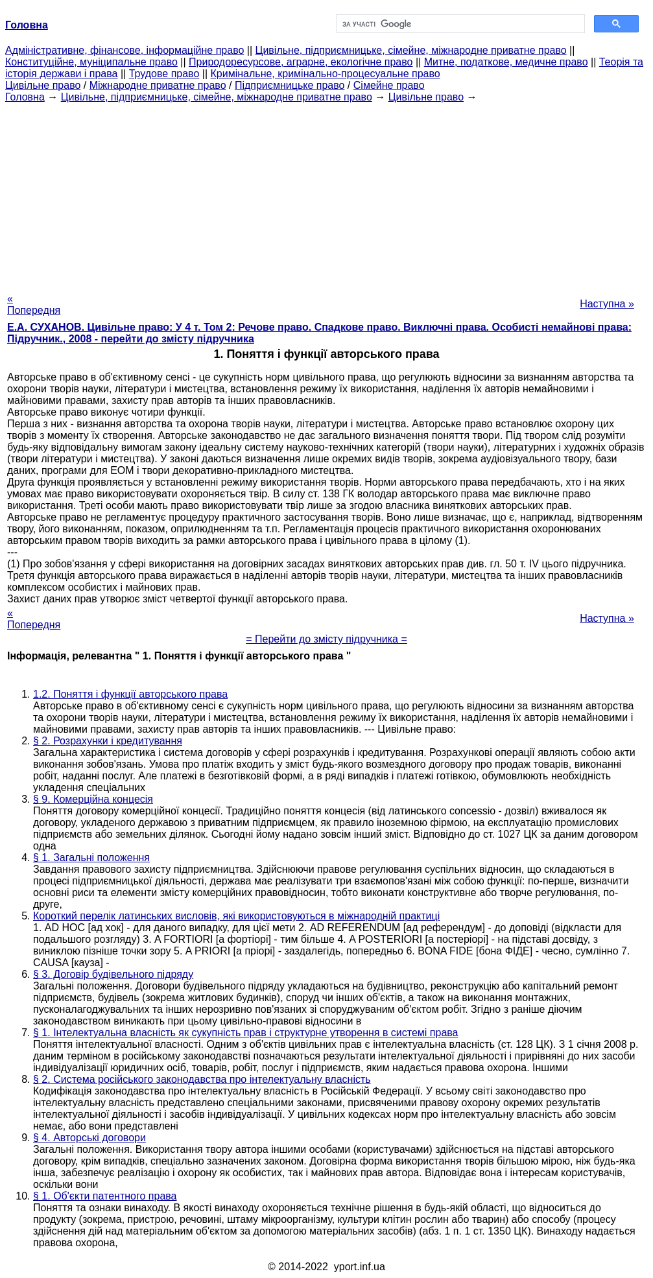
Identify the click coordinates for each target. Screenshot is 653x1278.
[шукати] (459, 24)
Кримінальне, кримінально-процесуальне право (325, 73)
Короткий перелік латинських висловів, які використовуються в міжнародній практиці (236, 915)
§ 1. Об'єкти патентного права (105, 1195)
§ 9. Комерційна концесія (93, 799)
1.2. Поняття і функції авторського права (130, 694)
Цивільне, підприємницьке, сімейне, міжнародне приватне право (411, 50)
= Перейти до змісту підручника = (326, 639)
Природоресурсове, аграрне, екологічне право (300, 61)
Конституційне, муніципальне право (91, 61)
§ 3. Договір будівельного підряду (113, 974)
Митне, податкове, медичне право (506, 61)
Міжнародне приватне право (157, 85)
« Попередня (33, 304)
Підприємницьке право (290, 85)
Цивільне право (42, 85)
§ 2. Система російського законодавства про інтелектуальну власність (202, 1079)
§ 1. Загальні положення (91, 857)
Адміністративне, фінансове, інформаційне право (124, 50)
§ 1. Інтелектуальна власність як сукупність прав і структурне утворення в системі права (245, 1032)
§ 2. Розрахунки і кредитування (107, 740)
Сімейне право (389, 85)
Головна (25, 96)
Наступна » (607, 303)
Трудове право (164, 73)
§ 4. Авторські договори (89, 1137)
